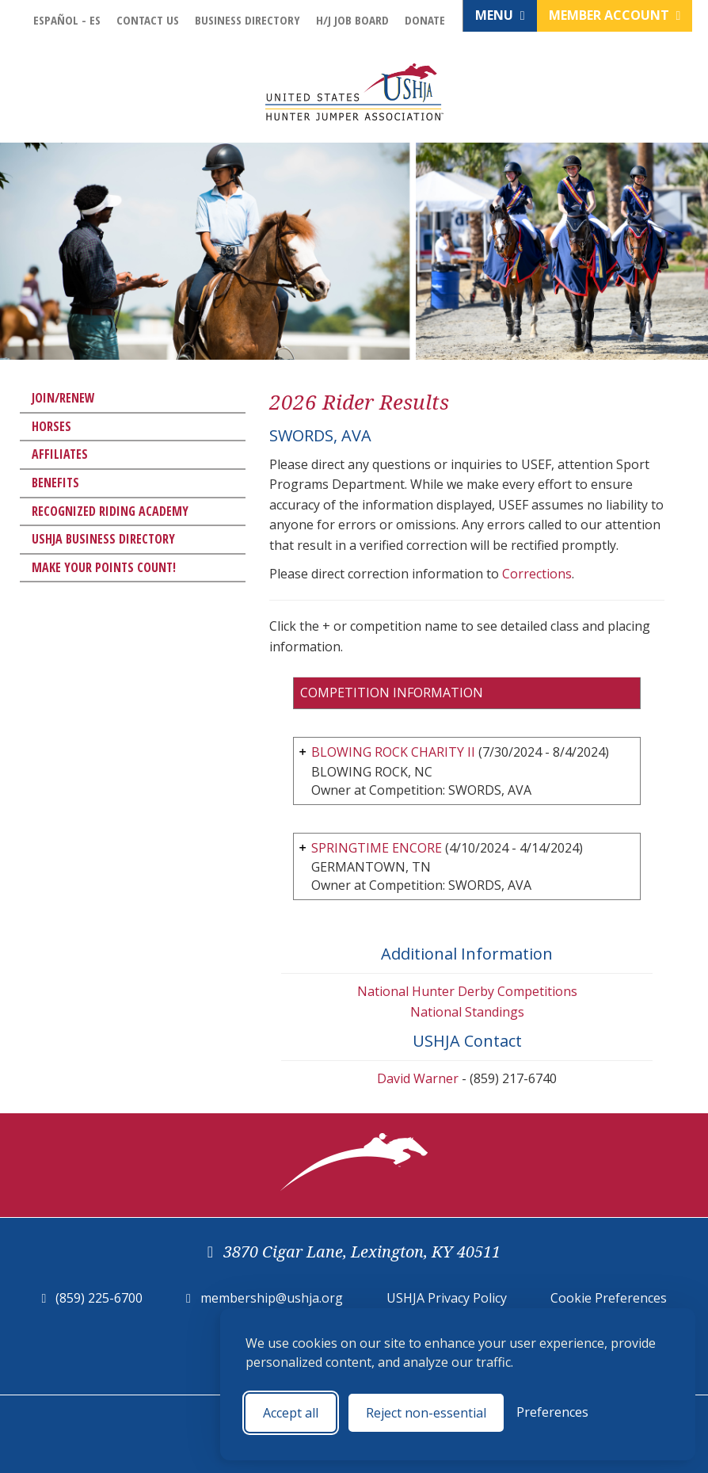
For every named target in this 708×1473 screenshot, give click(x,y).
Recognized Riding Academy (110, 511)
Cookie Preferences (608, 1298)
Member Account (615, 15)
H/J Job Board (352, 20)
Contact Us (147, 20)
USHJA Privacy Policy (446, 1298)
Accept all (290, 1412)
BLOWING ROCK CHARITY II (393, 752)
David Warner (418, 1078)
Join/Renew (63, 397)
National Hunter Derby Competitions (467, 991)
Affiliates (60, 454)
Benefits (55, 482)
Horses (51, 426)
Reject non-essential (426, 1412)
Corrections (537, 573)
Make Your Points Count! (104, 567)
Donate (425, 20)
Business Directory (247, 20)
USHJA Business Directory (103, 539)
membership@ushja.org (271, 1298)
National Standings (467, 1012)
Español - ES (67, 20)
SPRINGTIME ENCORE (376, 848)
